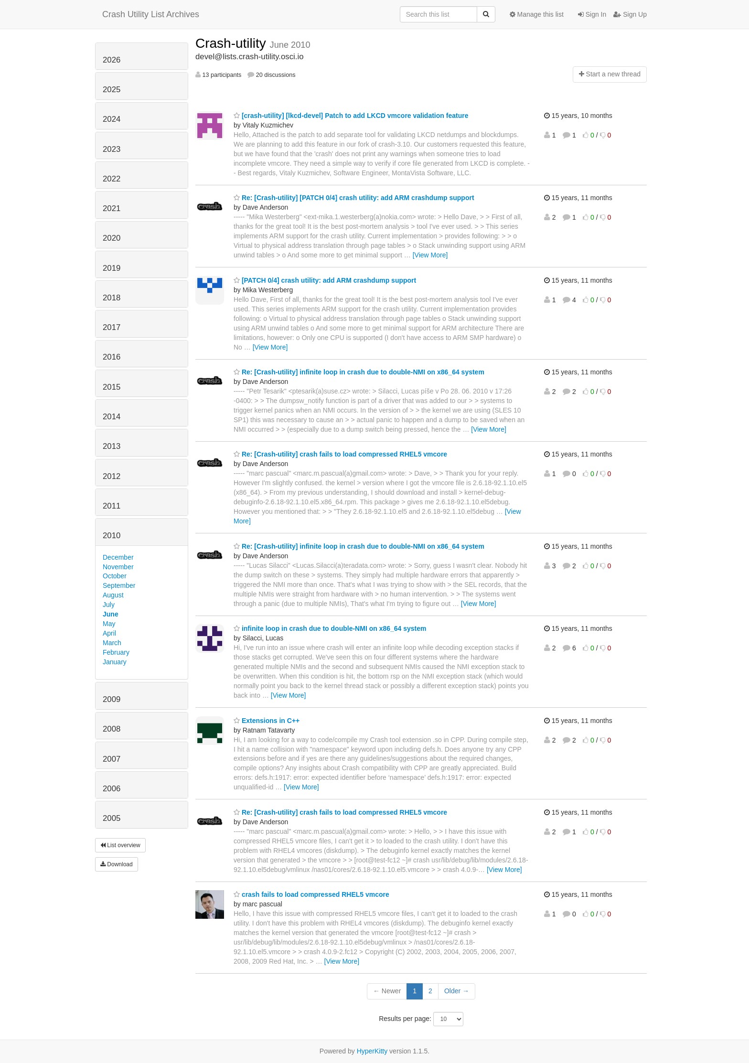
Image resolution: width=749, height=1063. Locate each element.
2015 (111, 387)
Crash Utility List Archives (150, 14)
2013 (111, 446)
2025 (111, 89)
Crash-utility (232, 43)
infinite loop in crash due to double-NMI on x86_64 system (330, 628)
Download (116, 864)
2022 (111, 178)
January (115, 662)
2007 (111, 759)
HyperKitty (372, 1051)
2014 (111, 416)
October (115, 576)
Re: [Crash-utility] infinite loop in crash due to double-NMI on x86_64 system (359, 372)
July (109, 604)
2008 (111, 728)
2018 (111, 297)
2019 (111, 268)
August (113, 595)
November (118, 567)
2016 (111, 356)
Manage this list (537, 14)
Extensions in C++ (267, 720)
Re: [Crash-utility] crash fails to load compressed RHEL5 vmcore (340, 454)
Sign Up (630, 14)
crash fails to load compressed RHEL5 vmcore (311, 894)
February (116, 652)
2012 (111, 476)
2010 (111, 535)
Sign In (592, 14)
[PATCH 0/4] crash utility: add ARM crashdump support (325, 280)
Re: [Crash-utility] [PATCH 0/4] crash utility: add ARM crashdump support (354, 198)
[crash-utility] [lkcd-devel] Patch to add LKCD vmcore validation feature (351, 115)
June (110, 614)
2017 (111, 327)
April (109, 633)
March (112, 643)
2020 (111, 238)
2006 (111, 788)
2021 (111, 208)
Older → (456, 991)
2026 (111, 59)
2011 (111, 505)
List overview (120, 845)
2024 (111, 119)
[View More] (430, 255)
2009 (111, 699)
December (118, 557)
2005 (111, 818)
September (119, 585)
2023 (111, 149)
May (109, 623)
